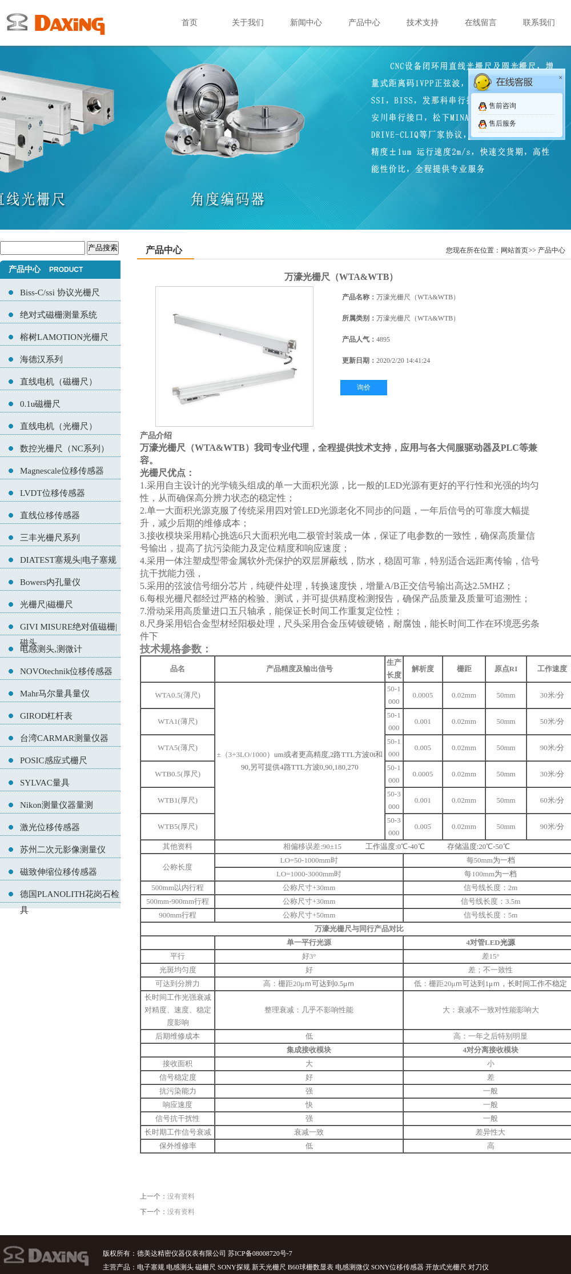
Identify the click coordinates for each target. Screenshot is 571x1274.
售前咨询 (502, 106)
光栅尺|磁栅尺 (46, 604)
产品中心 (364, 22)
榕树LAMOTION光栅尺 (64, 337)
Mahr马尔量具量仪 (55, 693)
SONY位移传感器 (397, 1267)
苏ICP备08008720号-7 (260, 1253)
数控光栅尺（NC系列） (64, 448)
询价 (364, 387)
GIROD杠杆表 (46, 715)
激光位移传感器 (50, 827)
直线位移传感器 (50, 515)
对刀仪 (478, 1267)
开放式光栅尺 (446, 1267)
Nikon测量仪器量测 (56, 805)
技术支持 (423, 22)
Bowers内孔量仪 (50, 582)
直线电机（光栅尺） (58, 426)
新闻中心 (306, 22)
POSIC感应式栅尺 (53, 760)
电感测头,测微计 (51, 649)
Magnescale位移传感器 (62, 470)
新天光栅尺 (269, 1267)
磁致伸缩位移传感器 (58, 871)
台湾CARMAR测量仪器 (64, 738)
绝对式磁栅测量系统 (58, 314)
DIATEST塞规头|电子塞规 (68, 559)
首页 (190, 22)
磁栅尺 (205, 1267)
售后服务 (502, 123)
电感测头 (180, 1267)
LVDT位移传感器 (52, 493)
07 (285, 115)
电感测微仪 (352, 1267)
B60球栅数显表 (310, 1267)
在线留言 (481, 22)
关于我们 (248, 22)
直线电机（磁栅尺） (58, 381)
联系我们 (539, 22)
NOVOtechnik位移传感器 (66, 671)
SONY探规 (234, 1267)
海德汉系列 (41, 359)
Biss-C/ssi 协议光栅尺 (60, 292)
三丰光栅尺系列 (50, 537)
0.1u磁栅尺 (40, 403)
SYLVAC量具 (45, 782)
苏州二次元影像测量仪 (63, 849)
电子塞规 (150, 1267)
